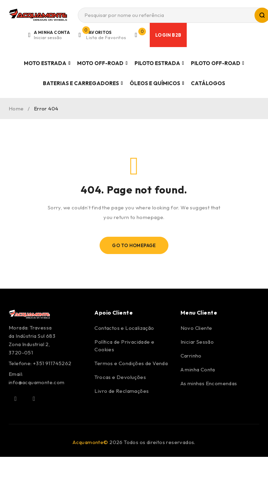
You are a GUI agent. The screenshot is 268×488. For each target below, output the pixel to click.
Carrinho (191, 355)
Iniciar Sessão (197, 341)
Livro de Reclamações (121, 391)
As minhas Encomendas (209, 383)
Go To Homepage (134, 245)
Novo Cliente (196, 328)
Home (16, 108)
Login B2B (169, 35)
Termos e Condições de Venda (131, 363)
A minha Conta (198, 369)
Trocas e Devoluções (120, 377)
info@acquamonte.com (37, 382)
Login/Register (52, 35)
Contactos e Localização (124, 328)
